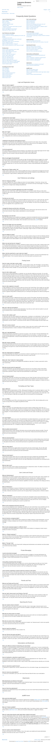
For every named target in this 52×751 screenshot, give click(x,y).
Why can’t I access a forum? (7, 56)
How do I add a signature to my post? (9, 51)
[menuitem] (8, 9)
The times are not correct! (7, 37)
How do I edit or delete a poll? (8, 55)
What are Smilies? (5, 70)
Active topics (12, 13)
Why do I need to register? (7, 20)
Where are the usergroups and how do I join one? (36, 24)
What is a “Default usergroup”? (32, 27)
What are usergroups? (31, 22)
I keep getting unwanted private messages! (35, 34)
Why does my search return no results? (34, 47)
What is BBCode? (5, 67)
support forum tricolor (19, 741)
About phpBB (45, 701)
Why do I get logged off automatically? (9, 28)
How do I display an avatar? (7, 42)
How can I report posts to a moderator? (9, 60)
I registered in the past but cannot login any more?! (12, 26)
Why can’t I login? (5, 25)
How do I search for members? (32, 49)
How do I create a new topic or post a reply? (10, 49)
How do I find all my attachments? (33, 65)
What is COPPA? (5, 21)
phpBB (37, 219)
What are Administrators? (31, 20)
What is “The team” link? (31, 28)
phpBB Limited (37, 699)
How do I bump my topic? (7, 63)
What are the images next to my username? (10, 41)
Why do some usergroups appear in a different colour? (37, 26)
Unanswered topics (5, 13)
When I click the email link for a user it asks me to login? (13, 45)
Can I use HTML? (5, 69)
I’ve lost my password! (6, 27)
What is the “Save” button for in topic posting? (11, 61)
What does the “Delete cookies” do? (9, 30)
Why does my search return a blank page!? (35, 48)
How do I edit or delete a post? (8, 50)
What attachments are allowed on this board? (35, 64)
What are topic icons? (6, 77)
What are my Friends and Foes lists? (34, 40)
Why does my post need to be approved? (10, 62)
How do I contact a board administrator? (34, 74)
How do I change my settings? (8, 34)
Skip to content (20, 7)
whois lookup (44, 717)
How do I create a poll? (6, 52)
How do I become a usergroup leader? (34, 25)
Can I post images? (6, 71)
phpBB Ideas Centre (13, 709)
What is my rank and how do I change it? (10, 43)
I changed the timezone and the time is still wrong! (11, 39)
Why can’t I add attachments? (8, 57)
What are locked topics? (6, 76)
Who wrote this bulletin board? (32, 69)
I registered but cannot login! (7, 24)
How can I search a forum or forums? (34, 46)
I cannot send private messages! (33, 33)
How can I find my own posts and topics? (34, 51)
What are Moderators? (31, 21)
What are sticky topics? (6, 75)
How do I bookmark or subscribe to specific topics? (36, 57)
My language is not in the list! (7, 40)
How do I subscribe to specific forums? (34, 58)
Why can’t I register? (6, 22)
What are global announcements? (8, 72)
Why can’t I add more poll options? (9, 54)
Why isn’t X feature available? (32, 70)
